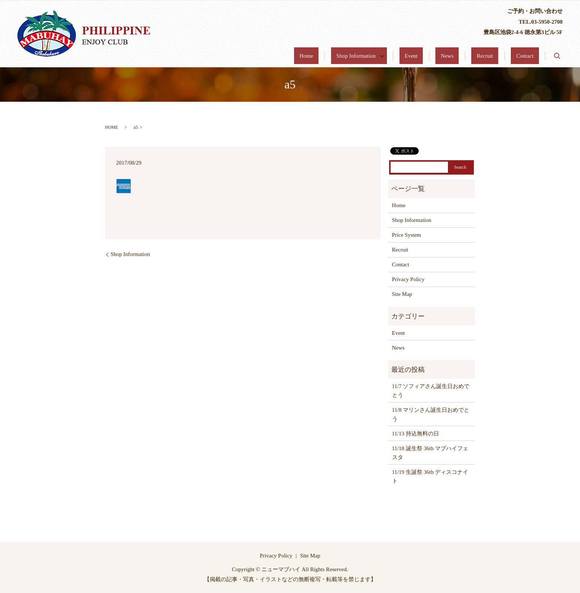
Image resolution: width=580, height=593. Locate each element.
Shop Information (401, 56)
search (557, 55)
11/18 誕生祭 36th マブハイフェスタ (430, 452)
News (474, 56)
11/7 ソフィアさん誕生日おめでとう (431, 390)
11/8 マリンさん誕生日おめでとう (431, 414)
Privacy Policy (408, 279)
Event (448, 56)
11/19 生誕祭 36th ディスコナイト (430, 476)
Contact (530, 56)
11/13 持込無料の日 (415, 434)
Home (360, 56)
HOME (111, 127)
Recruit (501, 56)
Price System (406, 235)
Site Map (402, 294)
